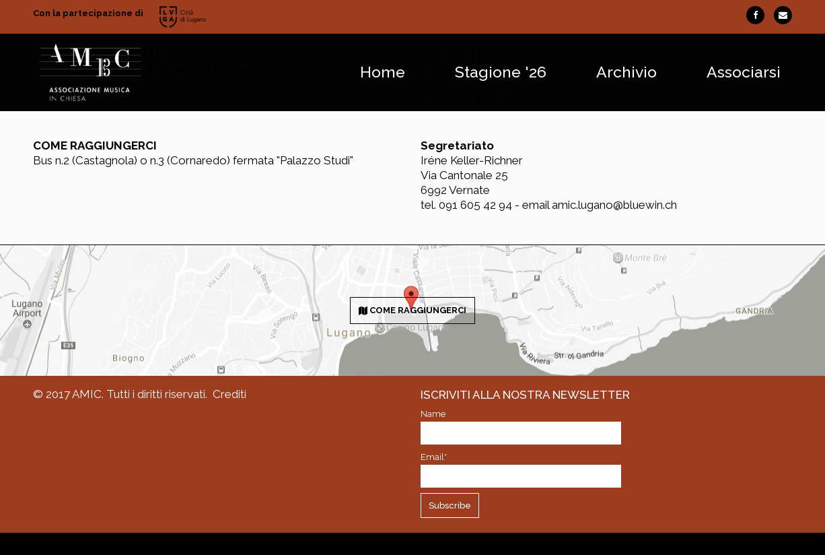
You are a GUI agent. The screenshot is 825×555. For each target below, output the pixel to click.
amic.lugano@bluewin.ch (614, 204)
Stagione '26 (500, 72)
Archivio (626, 72)
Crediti (229, 394)
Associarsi (744, 72)
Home (382, 72)
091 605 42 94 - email (495, 204)
